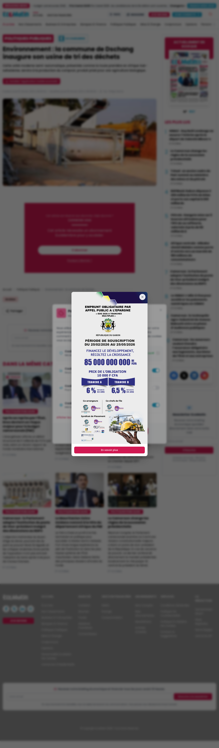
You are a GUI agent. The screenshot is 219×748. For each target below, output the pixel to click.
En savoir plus (109, 450)
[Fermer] (142, 297)
